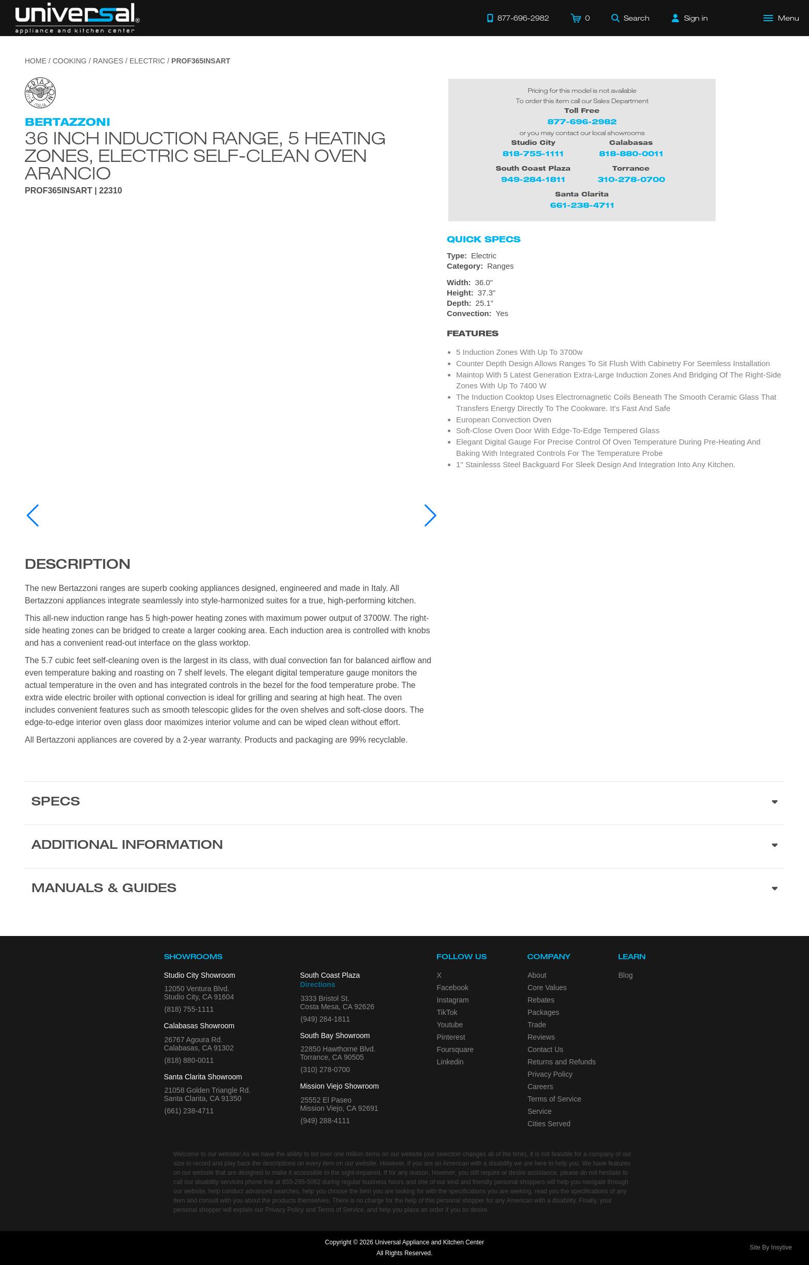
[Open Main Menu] (781, 18)
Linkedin (450, 1062)
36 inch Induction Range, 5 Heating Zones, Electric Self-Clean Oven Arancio (205, 155)
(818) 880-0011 (189, 1060)
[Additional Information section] (404, 846)
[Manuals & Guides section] (404, 889)
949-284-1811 (533, 179)
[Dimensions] (615, 292)
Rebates (541, 1000)
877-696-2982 (582, 121)
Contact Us (545, 1049)
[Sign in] (690, 18)
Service (540, 1111)
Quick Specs (484, 239)
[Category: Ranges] (615, 266)
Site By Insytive (771, 1247)
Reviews (541, 1037)
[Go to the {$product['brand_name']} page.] (40, 92)
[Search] (630, 18)
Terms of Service (554, 1099)
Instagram (453, 1000)
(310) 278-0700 (325, 1069)
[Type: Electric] (615, 256)
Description (78, 565)
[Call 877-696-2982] (518, 18)
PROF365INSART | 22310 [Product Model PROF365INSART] (73, 191)
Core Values (547, 987)
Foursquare (455, 1049)
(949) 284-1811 (325, 1019)
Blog (626, 975)
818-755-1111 (533, 153)
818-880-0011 (631, 153)
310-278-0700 (631, 179)
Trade (537, 1025)
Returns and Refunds (562, 1062)
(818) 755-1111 (189, 1009)
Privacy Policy (550, 1074)
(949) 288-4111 (325, 1120)
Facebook (452, 987)
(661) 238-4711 (189, 1111)
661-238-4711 (582, 205)
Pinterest (451, 1037)
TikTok (447, 1012)
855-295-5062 (301, 1182)
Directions (317, 984)
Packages (543, 1012)
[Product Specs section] (404, 803)
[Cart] (580, 18)
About (537, 975)
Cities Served (549, 1124)
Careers (541, 1086)
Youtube (450, 1025)
